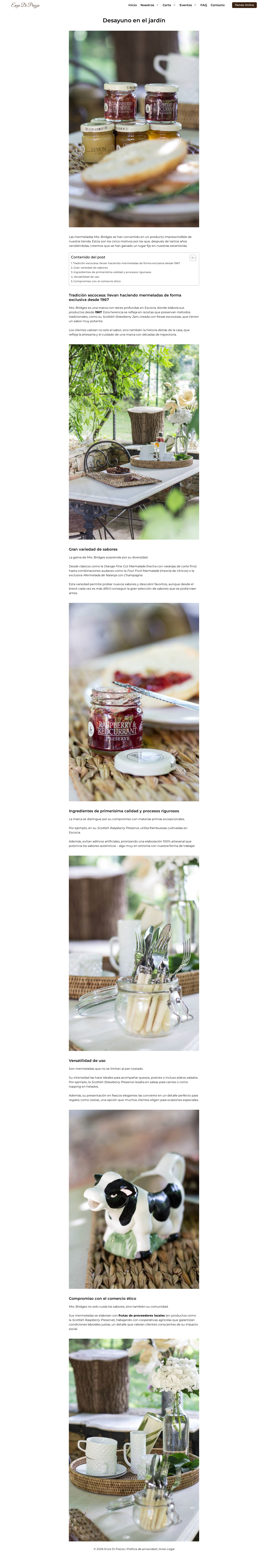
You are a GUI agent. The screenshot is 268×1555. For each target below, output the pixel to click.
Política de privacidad (142, 1549)
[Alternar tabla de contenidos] (191, 258)
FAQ (203, 5)
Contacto (218, 5)
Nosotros (151, 5)
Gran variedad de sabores (91, 267)
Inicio (132, 5)
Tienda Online (244, 5)
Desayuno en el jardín (134, 20)
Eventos (189, 5)
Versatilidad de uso (86, 276)
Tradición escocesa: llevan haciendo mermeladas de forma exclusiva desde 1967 (126, 263)
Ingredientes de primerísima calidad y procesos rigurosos (112, 272)
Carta (170, 5)
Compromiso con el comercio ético (97, 281)
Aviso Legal (167, 1549)
